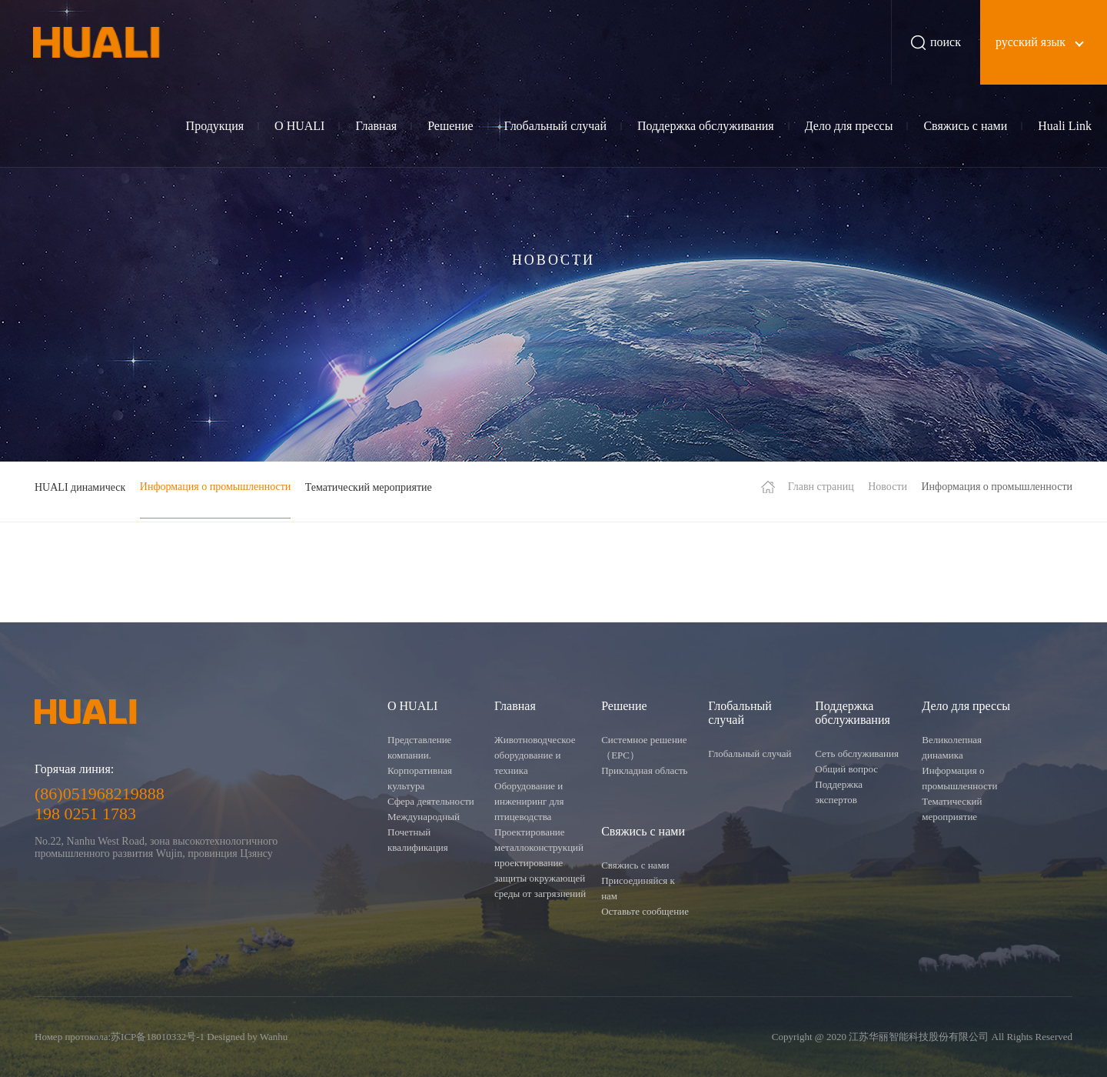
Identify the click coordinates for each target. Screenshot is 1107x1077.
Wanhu (274, 1036)
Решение (450, 125)
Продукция (215, 125)
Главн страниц (821, 486)
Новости (887, 486)
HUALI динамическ (80, 487)
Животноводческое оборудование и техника (534, 755)
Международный (423, 816)
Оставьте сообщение (645, 911)
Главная (376, 125)
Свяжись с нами (965, 125)
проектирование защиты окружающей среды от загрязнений (540, 878)
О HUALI (299, 125)
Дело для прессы (849, 125)
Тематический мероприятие (368, 487)
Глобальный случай (555, 125)
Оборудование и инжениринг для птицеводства (529, 801)
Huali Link (1065, 125)
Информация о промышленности (215, 486)
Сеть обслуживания (857, 753)
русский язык (1030, 41)
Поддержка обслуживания (705, 125)
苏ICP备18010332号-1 (157, 1036)
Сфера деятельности (430, 801)
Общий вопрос (846, 769)
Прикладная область (644, 770)
